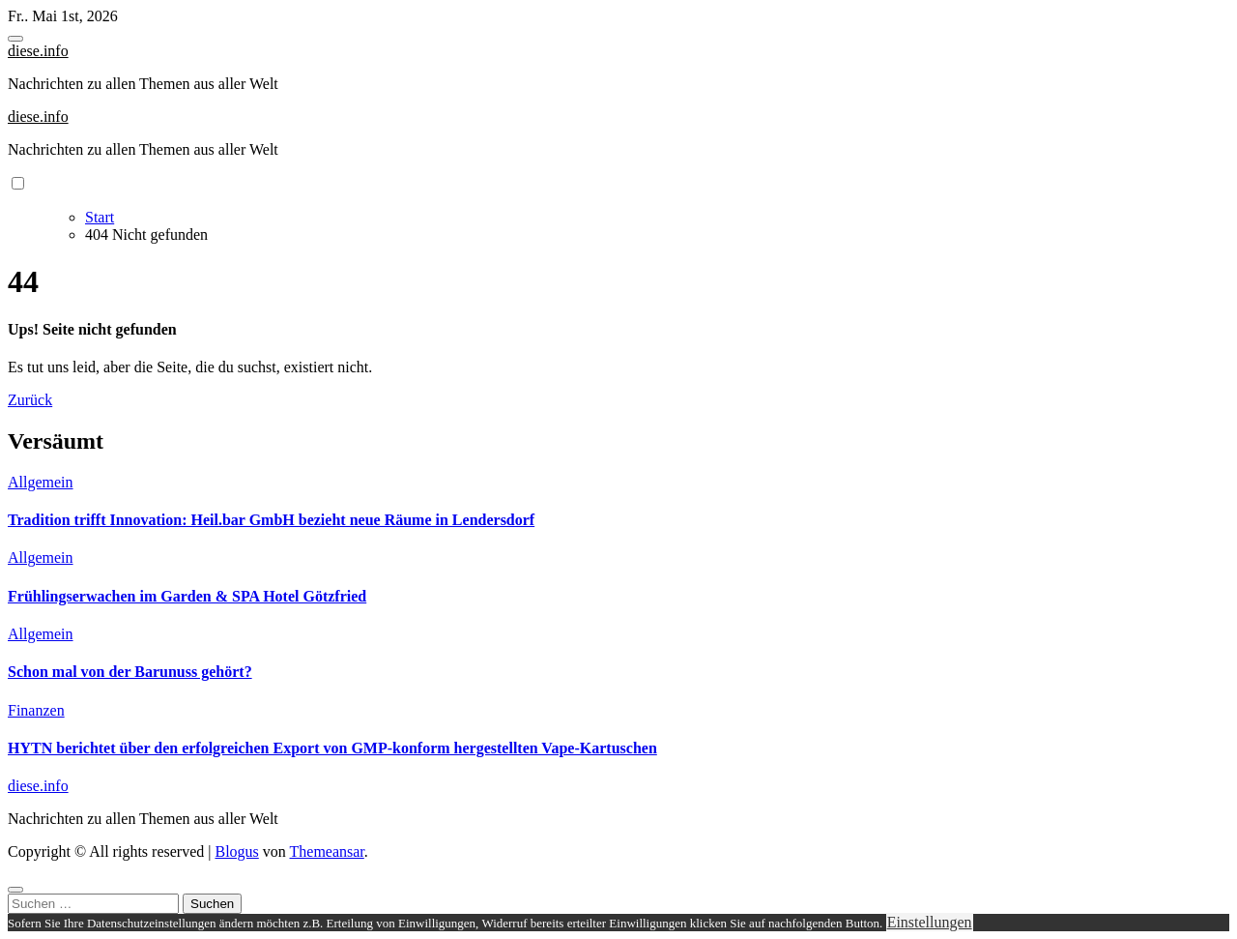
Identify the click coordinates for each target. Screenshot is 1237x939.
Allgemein (40, 482)
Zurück (30, 400)
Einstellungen (929, 922)
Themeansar (327, 851)
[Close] (15, 890)
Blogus (236, 851)
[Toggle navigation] (15, 39)
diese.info (38, 51)
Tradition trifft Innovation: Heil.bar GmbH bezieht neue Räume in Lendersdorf (271, 520)
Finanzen (36, 710)
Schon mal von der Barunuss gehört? (130, 671)
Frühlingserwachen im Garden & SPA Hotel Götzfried (187, 596)
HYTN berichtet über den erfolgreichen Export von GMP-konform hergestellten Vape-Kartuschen (332, 748)
